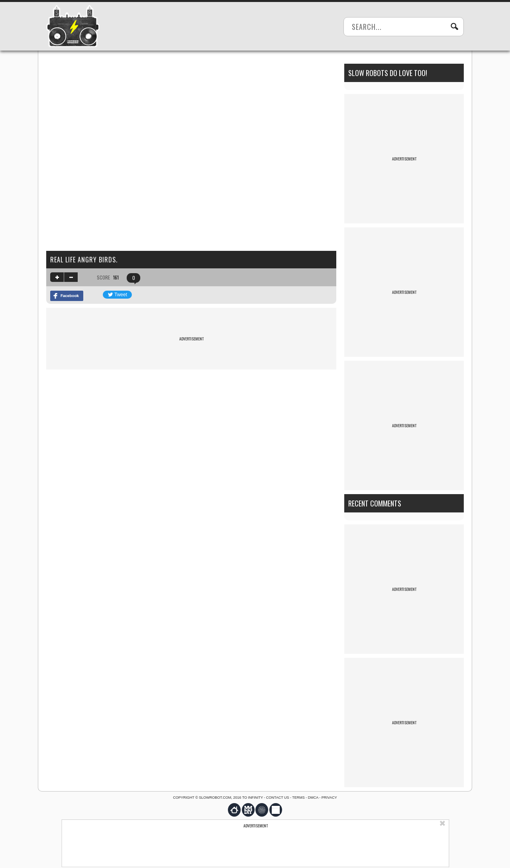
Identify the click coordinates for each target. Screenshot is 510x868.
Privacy (329, 798)
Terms (298, 798)
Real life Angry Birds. (84, 259)
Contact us (277, 798)
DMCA (313, 798)
